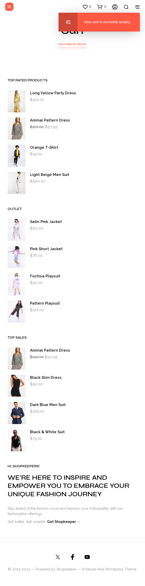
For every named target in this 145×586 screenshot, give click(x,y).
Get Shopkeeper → (63, 522)
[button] (86, 6)
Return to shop (72, 44)
